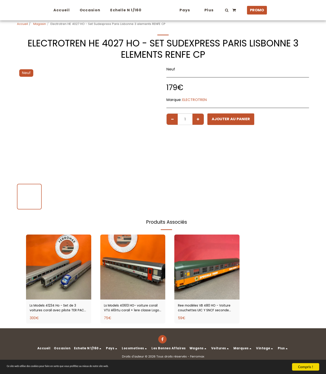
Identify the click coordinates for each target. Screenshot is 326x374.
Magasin (39, 24)
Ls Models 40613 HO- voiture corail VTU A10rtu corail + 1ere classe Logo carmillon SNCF (131, 308)
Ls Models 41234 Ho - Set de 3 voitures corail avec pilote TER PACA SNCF (57, 308)
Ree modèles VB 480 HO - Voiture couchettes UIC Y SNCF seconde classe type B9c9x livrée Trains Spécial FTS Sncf (206, 308)
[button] (235, 10)
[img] (58, 267)
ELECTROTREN (194, 99)
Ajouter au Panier (231, 119)
